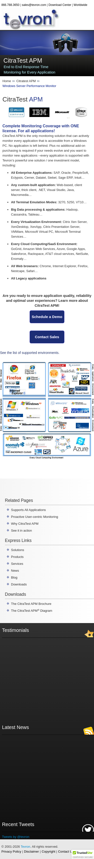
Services (17, 564)
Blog (14, 577)
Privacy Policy (11, 851)
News (15, 570)
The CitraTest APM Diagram (31, 610)
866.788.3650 (10, 5)
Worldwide (80, 5)
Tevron (25, 846)
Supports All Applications (28, 510)
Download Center (59, 5)
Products (17, 557)
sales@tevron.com (34, 5)
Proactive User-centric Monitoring (34, 517)
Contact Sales (47, 337)
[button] (82, 854)
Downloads (19, 584)
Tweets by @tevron (15, 837)
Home (6, 81)
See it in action (21, 530)
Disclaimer (31, 851)
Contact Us (66, 851)
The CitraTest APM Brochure (31, 604)
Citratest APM (26, 81)
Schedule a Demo (47, 317)
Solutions (17, 550)
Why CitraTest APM (24, 523)
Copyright (48, 851)
